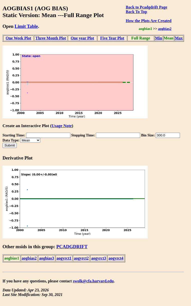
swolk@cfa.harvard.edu (93, 281)
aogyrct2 (81, 258)
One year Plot (82, 38)
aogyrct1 (64, 258)
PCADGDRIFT (72, 246)
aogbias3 (46, 258)
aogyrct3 (98, 258)
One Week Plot (18, 38)
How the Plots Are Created (148, 21)
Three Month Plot (50, 38)
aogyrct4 (115, 258)
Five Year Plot (112, 38)
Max (179, 38)
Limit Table (26, 26)
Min (158, 38)
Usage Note (62, 125)
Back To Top (136, 12)
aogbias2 (164, 29)
